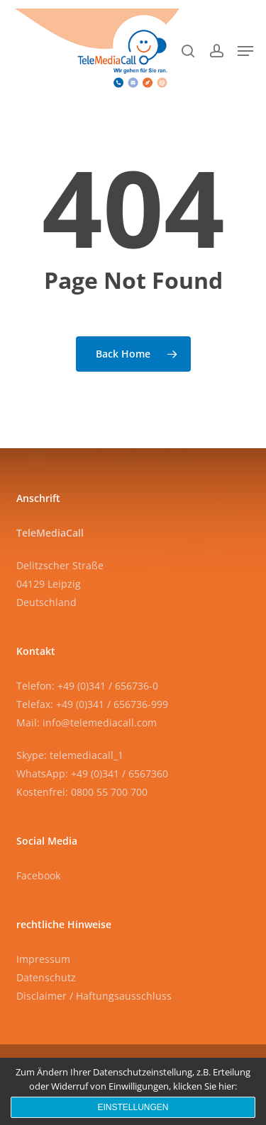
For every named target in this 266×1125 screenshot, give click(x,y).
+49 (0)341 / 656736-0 (107, 685)
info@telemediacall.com (100, 722)
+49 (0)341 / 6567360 (119, 773)
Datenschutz (46, 977)
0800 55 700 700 (109, 792)
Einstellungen (132, 1107)
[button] (245, 51)
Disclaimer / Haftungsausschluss (94, 996)
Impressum (43, 959)
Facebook (38, 875)
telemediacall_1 (86, 755)
